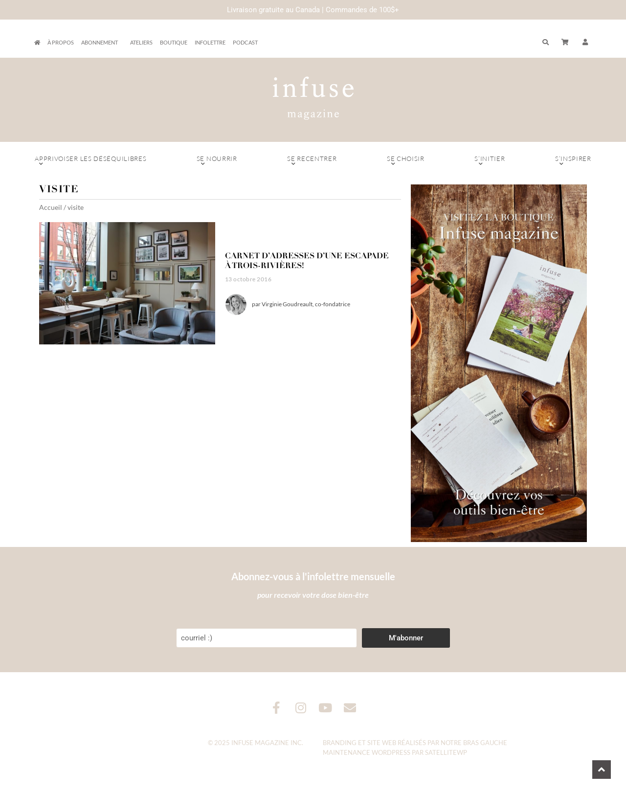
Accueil (50, 207)
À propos (60, 42)
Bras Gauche (485, 743)
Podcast (245, 42)
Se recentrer (312, 161)
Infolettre (210, 42)
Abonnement (102, 42)
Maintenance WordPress (366, 752)
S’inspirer (573, 161)
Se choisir (405, 161)
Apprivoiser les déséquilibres (90, 161)
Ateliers (141, 42)
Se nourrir (217, 161)
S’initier (490, 161)
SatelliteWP (446, 752)
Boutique (173, 42)
